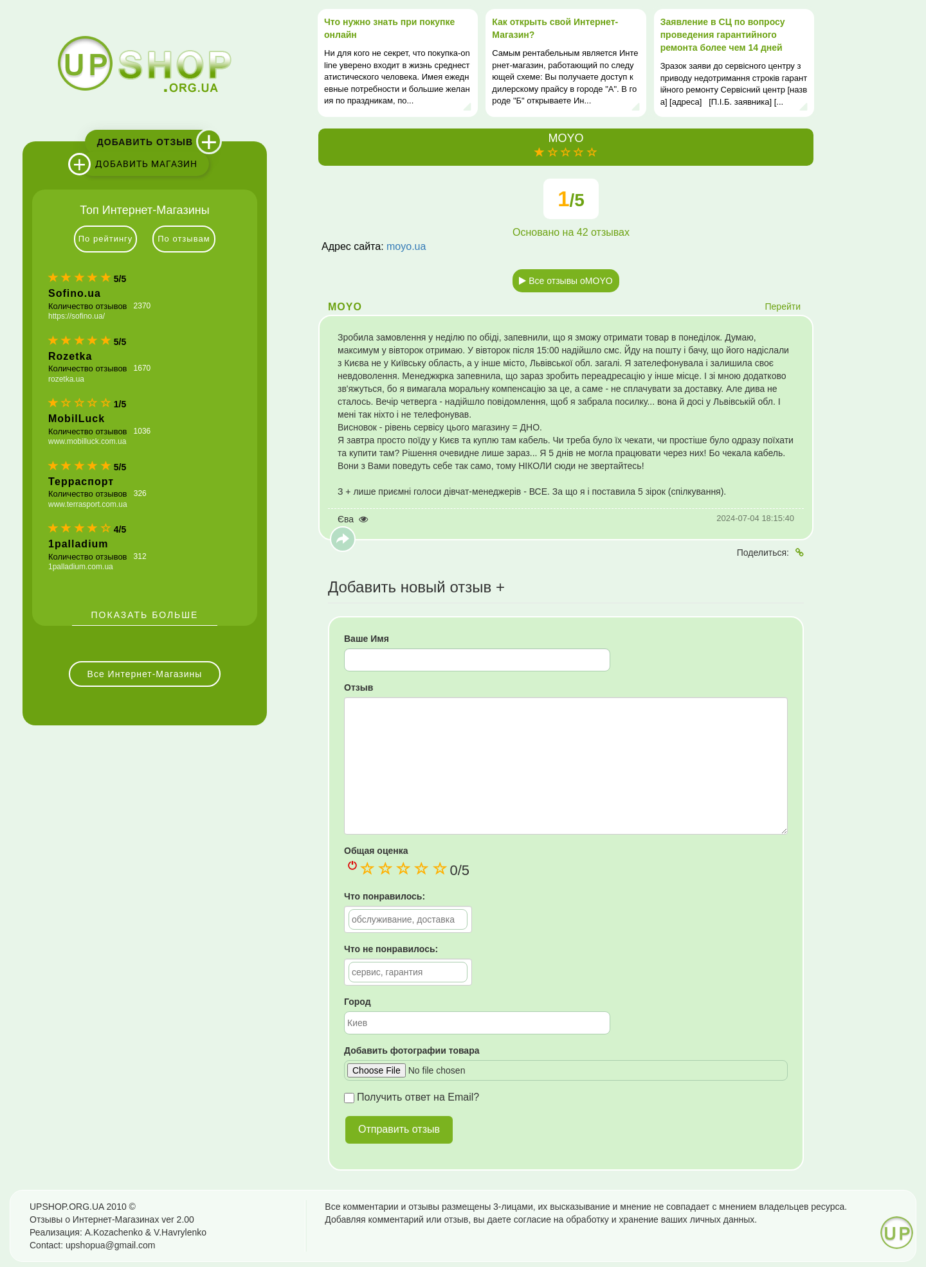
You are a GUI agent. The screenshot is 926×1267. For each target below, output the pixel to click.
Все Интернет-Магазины (145, 674)
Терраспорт (81, 481)
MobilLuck (76, 418)
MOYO (345, 306)
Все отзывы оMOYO (565, 281)
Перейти (783, 306)
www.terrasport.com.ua (87, 504)
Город (357, 1002)
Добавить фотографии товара (411, 1050)
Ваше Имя (366, 639)
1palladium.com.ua (80, 566)
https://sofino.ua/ (76, 316)
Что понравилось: (384, 896)
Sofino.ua (74, 293)
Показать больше (145, 615)
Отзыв (358, 687)
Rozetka (70, 356)
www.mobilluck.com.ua (87, 441)
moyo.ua (406, 246)
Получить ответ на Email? (411, 1097)
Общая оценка (376, 851)
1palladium (78, 543)
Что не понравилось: (391, 949)
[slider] (79, 278)
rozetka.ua (66, 379)
